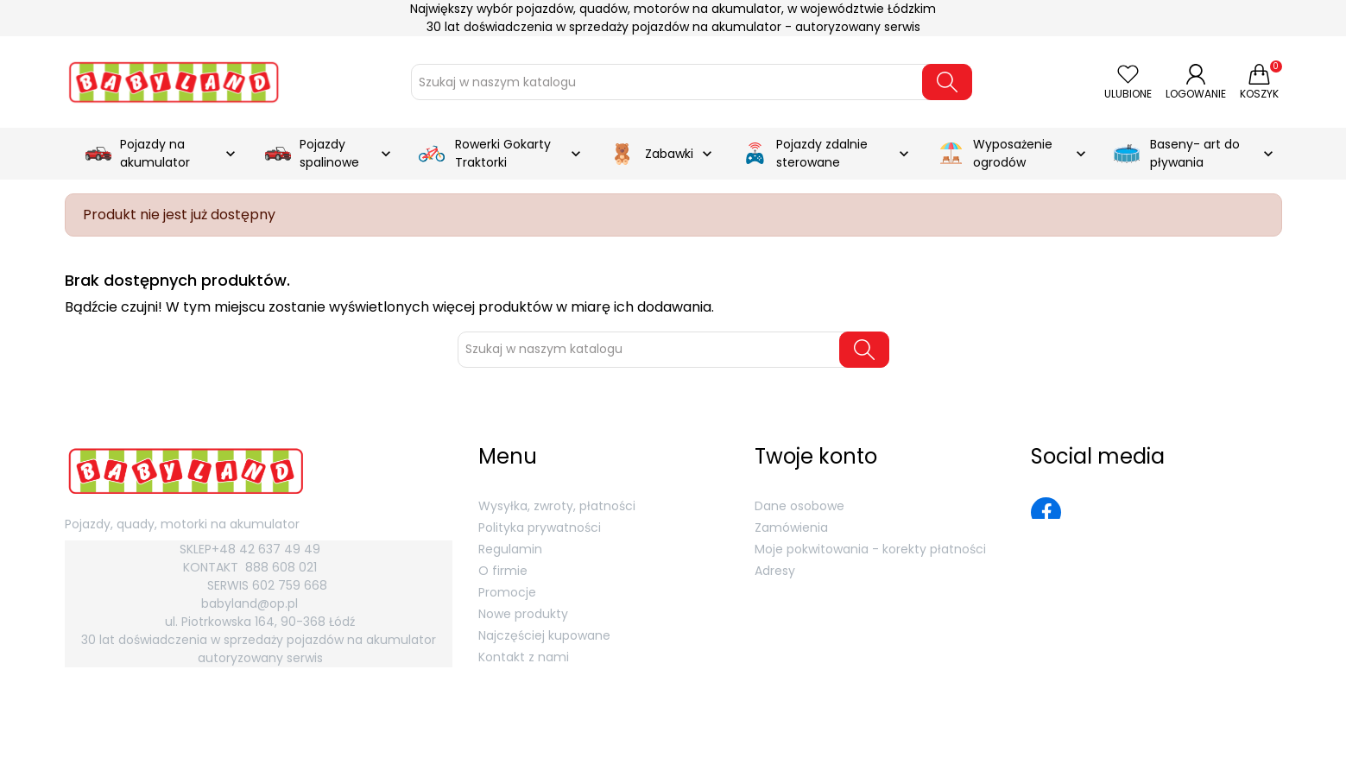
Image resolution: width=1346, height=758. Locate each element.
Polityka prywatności (539, 527)
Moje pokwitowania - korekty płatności (870, 549)
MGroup (1261, 729)
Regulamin (510, 549)
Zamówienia (791, 527)
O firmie (503, 570)
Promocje (507, 592)
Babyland (133, 729)
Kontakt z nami (523, 657)
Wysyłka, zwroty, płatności (556, 506)
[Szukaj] (671, 82)
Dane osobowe (799, 506)
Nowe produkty (523, 613)
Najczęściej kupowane (544, 635)
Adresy (775, 570)
